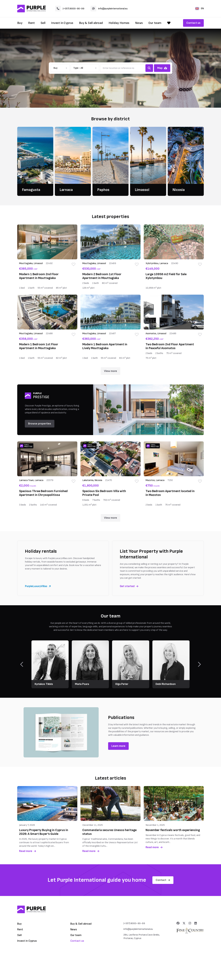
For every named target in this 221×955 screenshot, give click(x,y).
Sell (43, 23)
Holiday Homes (119, 23)
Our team (154, 23)
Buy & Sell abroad (91, 23)
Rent (31, 23)
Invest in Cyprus (62, 23)
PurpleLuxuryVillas (38, 586)
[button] (60, 68)
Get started (129, 586)
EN (199, 8)
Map (162, 68)
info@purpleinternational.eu (109, 8)
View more (110, 371)
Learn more (118, 746)
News (139, 23)
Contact (163, 880)
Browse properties (39, 423)
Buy (19, 23)
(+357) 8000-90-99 (69, 8)
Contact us (193, 23)
